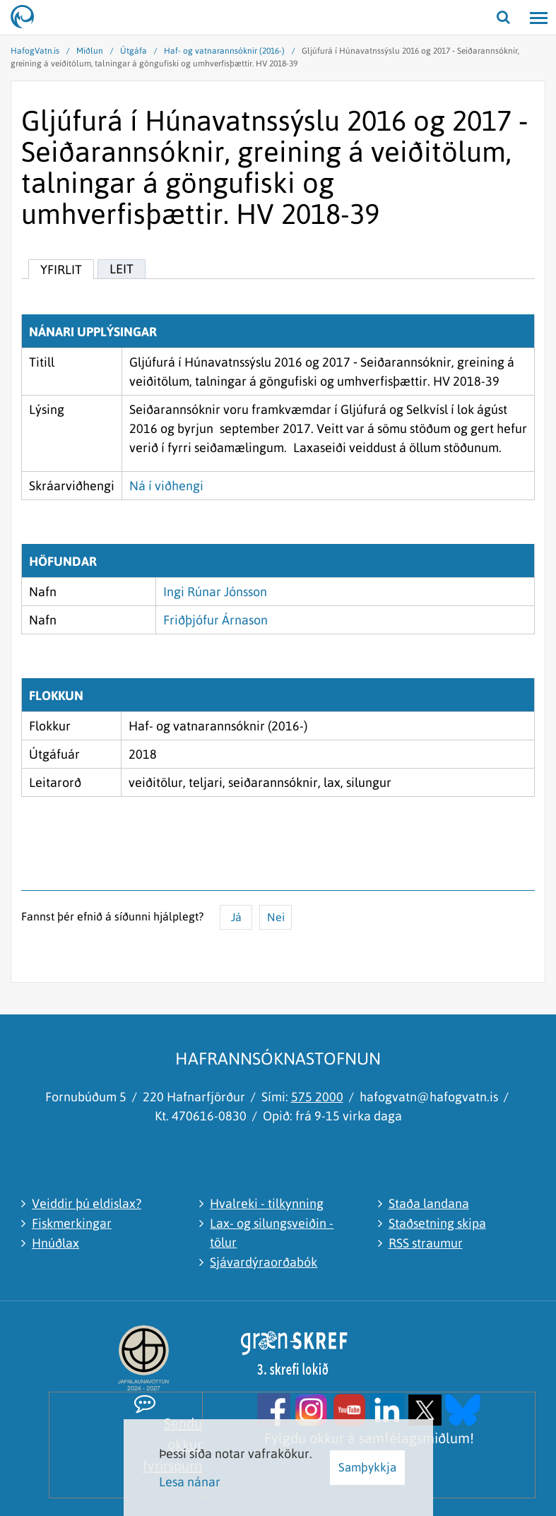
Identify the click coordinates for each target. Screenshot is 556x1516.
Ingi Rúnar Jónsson (215, 591)
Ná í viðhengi (166, 485)
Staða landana (429, 1203)
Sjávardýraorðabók (263, 1262)
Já (236, 917)
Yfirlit (61, 269)
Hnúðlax (55, 1243)
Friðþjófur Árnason (215, 619)
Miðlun (89, 51)
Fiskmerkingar (72, 1223)
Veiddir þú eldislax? (86, 1203)
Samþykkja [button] (367, 1467)
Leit (122, 268)
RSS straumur (426, 1243)
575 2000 (317, 1096)
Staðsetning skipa (437, 1223)
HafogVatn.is (35, 51)
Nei (276, 917)
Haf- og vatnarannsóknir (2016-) (224, 51)
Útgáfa (133, 51)
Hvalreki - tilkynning (267, 1203)
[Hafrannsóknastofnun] (28, 17)
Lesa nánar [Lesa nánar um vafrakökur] (189, 1481)
